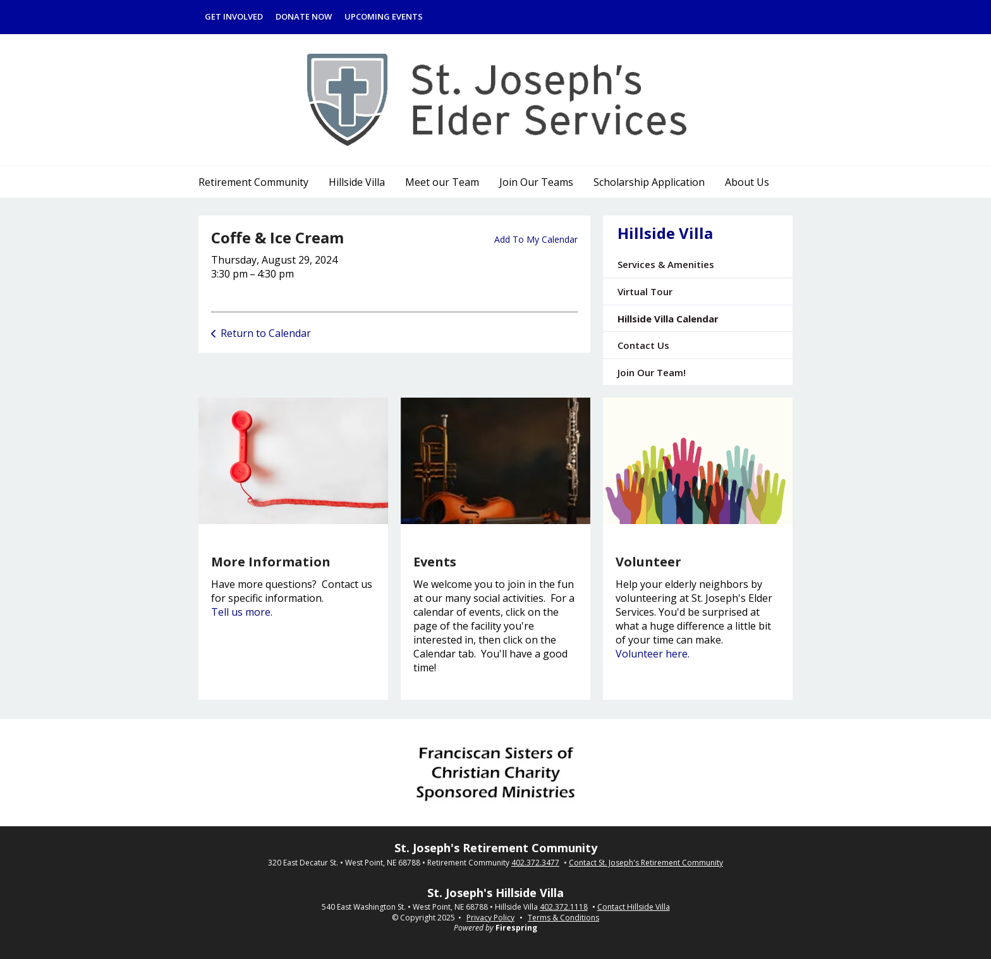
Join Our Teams (536, 182)
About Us (747, 182)
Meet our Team (442, 182)
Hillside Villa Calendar (668, 318)
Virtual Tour (644, 291)
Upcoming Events (383, 16)
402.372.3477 (535, 863)
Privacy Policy (490, 917)
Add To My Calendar (536, 239)
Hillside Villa (357, 182)
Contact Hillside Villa (633, 907)
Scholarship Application (649, 182)
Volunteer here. (653, 654)
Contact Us (643, 345)
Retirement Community (253, 182)
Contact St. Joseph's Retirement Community (646, 863)
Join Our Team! (651, 372)
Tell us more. (241, 612)
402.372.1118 (564, 907)
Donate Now (304, 16)
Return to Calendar (266, 333)
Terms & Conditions (563, 917)
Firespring (516, 927)
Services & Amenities (665, 264)
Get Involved (234, 16)
